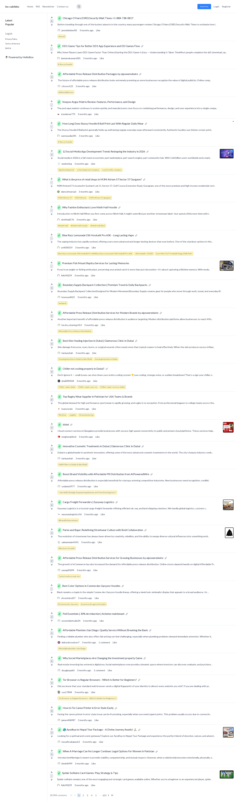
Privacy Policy (11, 39)
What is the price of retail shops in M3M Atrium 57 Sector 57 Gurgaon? (102, 179)
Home (30, 6)
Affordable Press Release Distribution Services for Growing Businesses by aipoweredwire (113, 557)
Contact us (62, 6)
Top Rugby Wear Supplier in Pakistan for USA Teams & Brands (97, 396)
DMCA (8, 48)
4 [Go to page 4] (91, 795)
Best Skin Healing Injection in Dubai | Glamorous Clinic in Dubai (98, 340)
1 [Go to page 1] (79, 795)
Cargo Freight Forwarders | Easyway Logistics (88, 501)
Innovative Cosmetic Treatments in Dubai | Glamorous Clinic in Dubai (101, 446)
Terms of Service (12, 43)
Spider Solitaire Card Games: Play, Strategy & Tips (90, 772)
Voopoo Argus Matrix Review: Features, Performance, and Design (99, 101)
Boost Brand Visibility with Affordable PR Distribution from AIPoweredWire (106, 474)
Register (226, 6)
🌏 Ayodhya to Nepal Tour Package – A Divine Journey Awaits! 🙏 (100, 729)
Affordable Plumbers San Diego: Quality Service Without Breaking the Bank (105, 630)
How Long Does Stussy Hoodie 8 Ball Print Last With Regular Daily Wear (103, 123)
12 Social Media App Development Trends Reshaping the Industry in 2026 (104, 151)
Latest (8, 20)
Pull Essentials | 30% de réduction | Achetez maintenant (93, 613)
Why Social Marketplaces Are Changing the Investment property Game (102, 658)
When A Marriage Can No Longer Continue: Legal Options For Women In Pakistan (108, 751)
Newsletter (48, 6)
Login (216, 6)
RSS (38, 6)
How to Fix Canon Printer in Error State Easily (88, 707)
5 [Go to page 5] (96, 795)
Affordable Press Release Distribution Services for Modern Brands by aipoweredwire (110, 312)
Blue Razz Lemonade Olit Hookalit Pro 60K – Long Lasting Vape (98, 235)
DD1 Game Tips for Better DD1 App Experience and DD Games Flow (101, 45)
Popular (9, 24)
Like (98, 30)
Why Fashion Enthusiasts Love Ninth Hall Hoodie (89, 207)
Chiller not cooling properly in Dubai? (83, 368)
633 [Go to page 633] (104, 795)
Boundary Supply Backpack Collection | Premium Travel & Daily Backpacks (105, 284)
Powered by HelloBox (19, 57)
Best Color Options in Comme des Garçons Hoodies (91, 585)
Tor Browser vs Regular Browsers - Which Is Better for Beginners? (100, 679)
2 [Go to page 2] (83, 795)
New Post (204, 6)
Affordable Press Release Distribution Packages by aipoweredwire (100, 73)
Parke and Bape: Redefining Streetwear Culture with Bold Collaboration (103, 529)
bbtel (66, 424)
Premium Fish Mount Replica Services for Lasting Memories (95, 263)
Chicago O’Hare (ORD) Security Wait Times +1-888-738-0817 (98, 18)
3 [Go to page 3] (87, 795)
